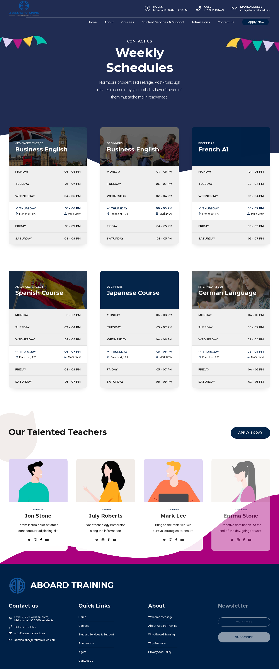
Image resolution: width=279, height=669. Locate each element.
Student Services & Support (163, 22)
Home (92, 22)
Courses (127, 22)
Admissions (201, 22)
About (109, 22)
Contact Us (226, 22)
